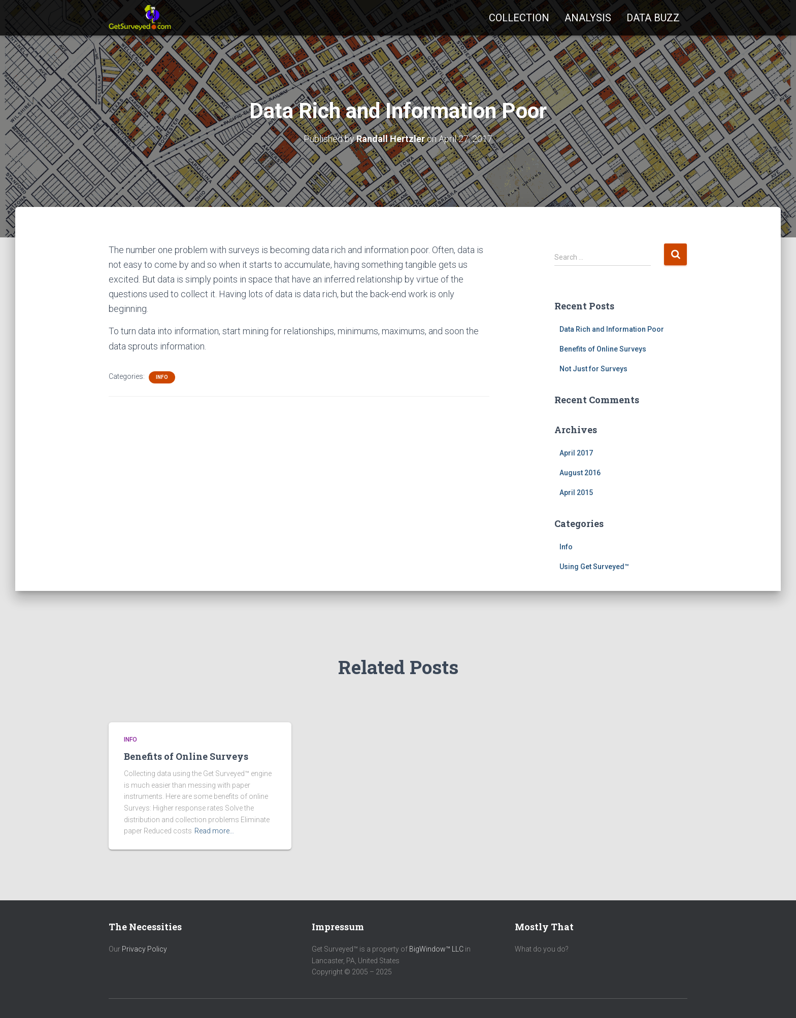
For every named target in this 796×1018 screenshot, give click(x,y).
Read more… (214, 831)
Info (162, 377)
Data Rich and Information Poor (611, 329)
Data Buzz (653, 18)
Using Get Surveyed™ (594, 567)
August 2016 (580, 473)
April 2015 (576, 492)
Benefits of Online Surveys (602, 349)
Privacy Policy (144, 949)
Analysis (588, 18)
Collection (519, 18)
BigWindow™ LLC (436, 949)
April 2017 (576, 453)
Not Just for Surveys (593, 369)
